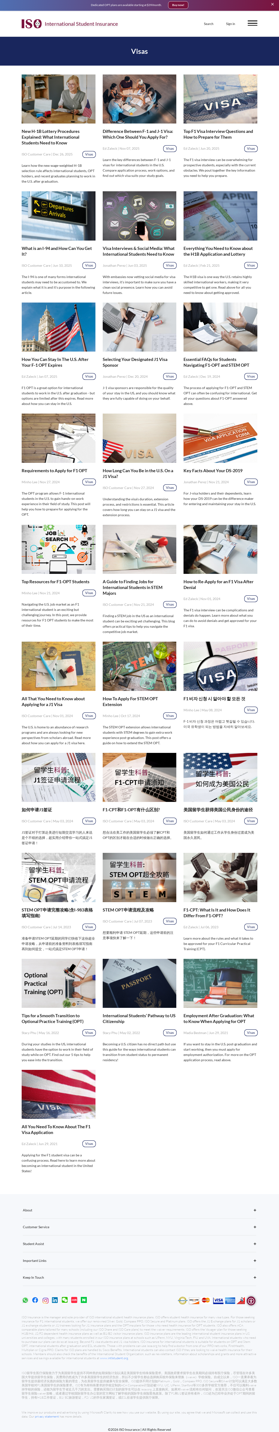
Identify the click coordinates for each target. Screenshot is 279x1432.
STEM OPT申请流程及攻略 (128, 909)
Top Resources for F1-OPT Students (55, 581)
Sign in (230, 23)
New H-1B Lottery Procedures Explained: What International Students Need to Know (51, 137)
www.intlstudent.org (114, 1358)
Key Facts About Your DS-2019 (213, 470)
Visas (89, 154)
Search (208, 23)
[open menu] (252, 22)
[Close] (272, 4)
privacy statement (47, 1416)
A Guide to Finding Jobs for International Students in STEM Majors (133, 587)
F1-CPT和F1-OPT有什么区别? (131, 809)
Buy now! (178, 5)
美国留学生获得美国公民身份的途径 (218, 809)
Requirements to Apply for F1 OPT (54, 470)
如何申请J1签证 (37, 809)
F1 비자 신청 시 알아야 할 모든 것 (214, 698)
